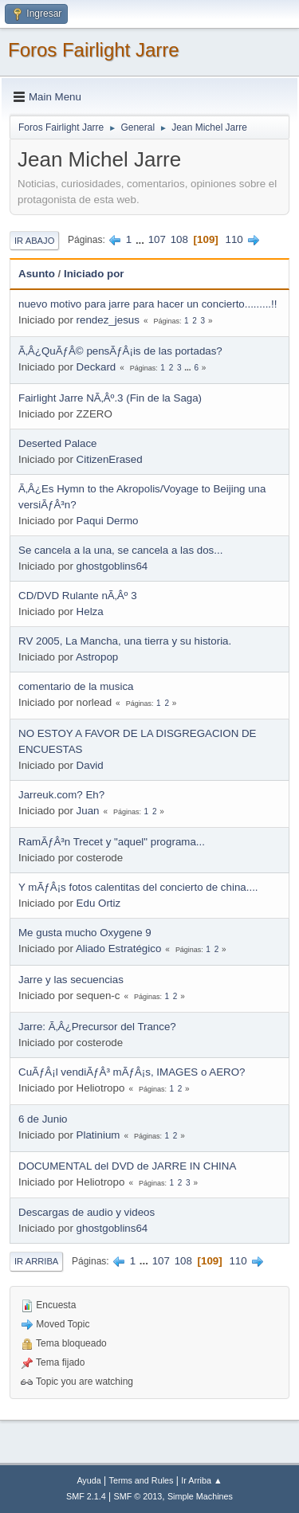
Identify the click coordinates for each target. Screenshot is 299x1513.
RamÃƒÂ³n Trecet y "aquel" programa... (111, 842)
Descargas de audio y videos (86, 1212)
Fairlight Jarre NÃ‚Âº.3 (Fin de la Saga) (110, 398)
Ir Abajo (34, 240)
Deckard (96, 367)
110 (233, 239)
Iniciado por (94, 274)
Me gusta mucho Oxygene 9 (84, 933)
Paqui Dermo (108, 521)
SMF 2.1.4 (86, 1496)
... (142, 239)
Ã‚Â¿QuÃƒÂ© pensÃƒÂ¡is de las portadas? (120, 351)
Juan (88, 811)
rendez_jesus (108, 320)
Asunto (36, 274)
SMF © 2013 (138, 1496)
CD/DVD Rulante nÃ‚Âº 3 (77, 596)
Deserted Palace (57, 443)
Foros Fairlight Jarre (93, 50)
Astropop (97, 657)
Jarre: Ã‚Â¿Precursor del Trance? (97, 1027)
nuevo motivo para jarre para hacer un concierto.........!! (147, 304)
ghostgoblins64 (112, 566)
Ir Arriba (36, 1261)
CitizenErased (110, 459)
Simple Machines (200, 1496)
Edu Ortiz (99, 903)
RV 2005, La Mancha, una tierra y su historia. (124, 641)
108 (179, 239)
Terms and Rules (141, 1480)
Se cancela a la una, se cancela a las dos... (120, 550)
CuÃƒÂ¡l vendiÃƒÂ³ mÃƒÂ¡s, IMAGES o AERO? (131, 1072)
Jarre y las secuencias (71, 980)
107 (157, 239)
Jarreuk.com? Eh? (61, 795)
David (90, 765)
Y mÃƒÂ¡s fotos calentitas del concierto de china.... (138, 887)
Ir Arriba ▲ (201, 1480)
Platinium (98, 1135)
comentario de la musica (75, 686)
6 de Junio (43, 1119)
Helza (90, 611)
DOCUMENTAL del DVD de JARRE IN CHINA (127, 1166)
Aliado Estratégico (118, 948)
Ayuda (88, 1480)
